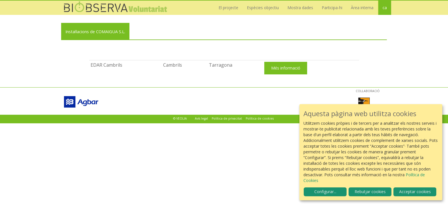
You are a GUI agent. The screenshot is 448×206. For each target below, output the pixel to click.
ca (385, 7)
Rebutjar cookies (370, 191)
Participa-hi (332, 7)
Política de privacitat (227, 118)
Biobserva (118, 8)
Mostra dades (300, 7)
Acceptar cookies (415, 191)
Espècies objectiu (263, 7)
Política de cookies (260, 118)
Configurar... (325, 191)
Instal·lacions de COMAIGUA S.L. (95, 31)
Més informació (285, 68)
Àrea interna (362, 7)
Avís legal (201, 118)
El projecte (228, 7)
